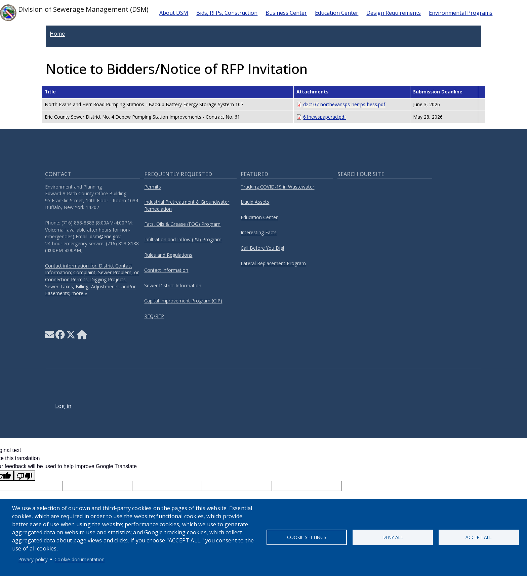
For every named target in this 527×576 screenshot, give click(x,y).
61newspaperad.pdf (324, 117)
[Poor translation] (24, 475)
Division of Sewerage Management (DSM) (74, 12)
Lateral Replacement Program (273, 263)
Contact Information (166, 270)
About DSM (173, 12)
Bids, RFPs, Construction (226, 12)
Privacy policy (33, 559)
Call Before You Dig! (262, 248)
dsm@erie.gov (105, 236)
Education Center (336, 12)
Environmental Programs (460, 12)
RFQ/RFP (154, 316)
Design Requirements (393, 12)
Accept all (478, 537)
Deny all (392, 537)
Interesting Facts (259, 232)
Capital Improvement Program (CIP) (183, 300)
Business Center (286, 12)
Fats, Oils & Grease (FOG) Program (182, 224)
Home (57, 33)
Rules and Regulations (168, 255)
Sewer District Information (172, 285)
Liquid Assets (255, 202)
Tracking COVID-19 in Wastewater (277, 186)
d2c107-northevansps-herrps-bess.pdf (344, 104)
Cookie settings (306, 537)
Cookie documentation (79, 559)
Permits (152, 186)
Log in (63, 406)
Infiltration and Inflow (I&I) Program (182, 239)
